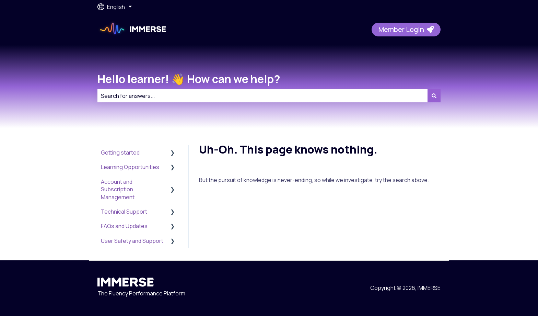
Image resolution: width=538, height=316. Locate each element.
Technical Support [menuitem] (124, 211)
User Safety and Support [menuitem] (132, 241)
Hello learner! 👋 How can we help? (188, 79)
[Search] (434, 95)
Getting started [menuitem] (120, 152)
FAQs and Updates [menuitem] (124, 226)
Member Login (406, 29)
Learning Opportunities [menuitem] (130, 167)
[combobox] (262, 95)
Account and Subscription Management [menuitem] (117, 189)
